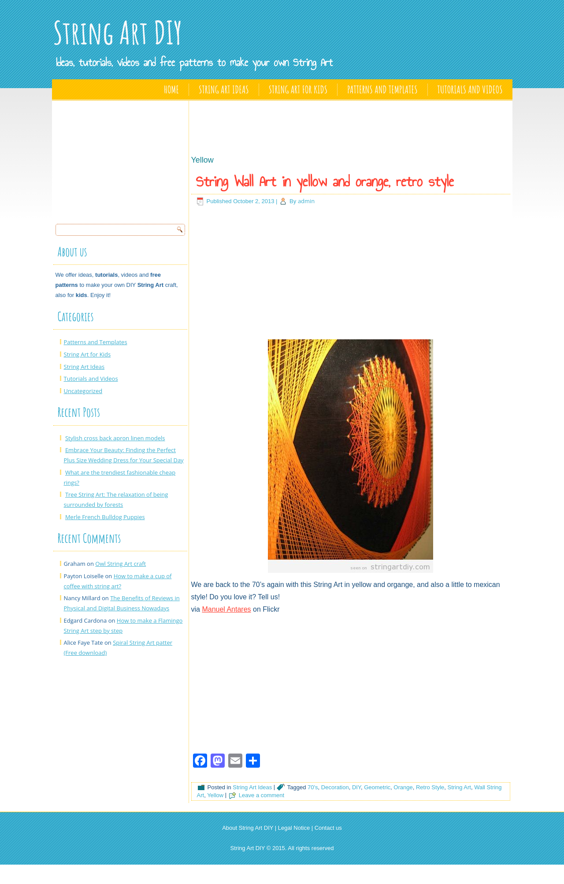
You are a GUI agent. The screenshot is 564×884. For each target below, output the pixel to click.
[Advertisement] (122, 159)
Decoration (335, 787)
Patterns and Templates (382, 89)
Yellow (215, 795)
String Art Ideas (224, 89)
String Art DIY (117, 32)
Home (171, 89)
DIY (356, 787)
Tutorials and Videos (470, 89)
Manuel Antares (226, 609)
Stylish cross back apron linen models (115, 438)
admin (306, 201)
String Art (459, 787)
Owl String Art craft (120, 564)
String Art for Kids (298, 89)
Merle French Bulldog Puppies (105, 517)
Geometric (377, 787)
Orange (402, 787)
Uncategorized (83, 391)
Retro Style (430, 787)
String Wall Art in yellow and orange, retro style (325, 181)
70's (313, 787)
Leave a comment (261, 795)
